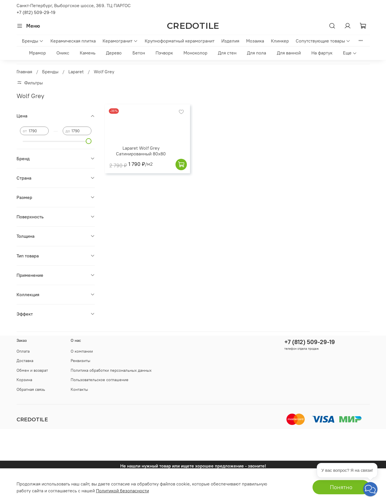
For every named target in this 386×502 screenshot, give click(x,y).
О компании (82, 351)
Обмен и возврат (32, 370)
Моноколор (195, 53)
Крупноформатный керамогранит (180, 41)
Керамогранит (120, 41)
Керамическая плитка (73, 41)
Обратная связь (31, 389)
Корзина (24, 379)
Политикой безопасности (122, 490)
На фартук (321, 53)
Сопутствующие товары (323, 41)
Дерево (114, 53)
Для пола (256, 53)
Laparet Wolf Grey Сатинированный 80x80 (141, 151)
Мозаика (255, 41)
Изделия (230, 41)
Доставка (25, 360)
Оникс (62, 53)
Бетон (138, 53)
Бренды (33, 41)
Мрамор (37, 53)
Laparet (76, 71)
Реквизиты (80, 360)
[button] (370, 489)
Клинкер (280, 41)
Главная (24, 71)
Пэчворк (164, 53)
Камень (87, 53)
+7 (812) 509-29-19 (36, 12)
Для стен (227, 53)
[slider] (88, 141)
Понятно (341, 487)
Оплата (23, 351)
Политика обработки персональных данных (111, 370)
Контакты (79, 389)
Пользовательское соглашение (99, 379)
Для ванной (289, 53)
